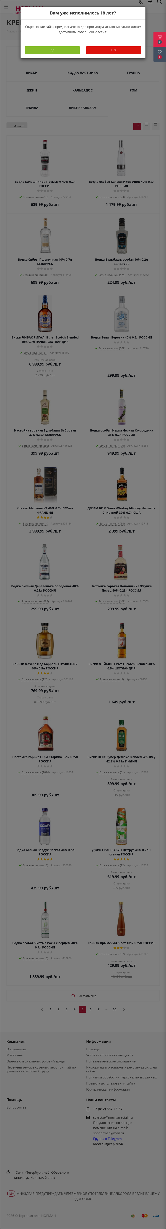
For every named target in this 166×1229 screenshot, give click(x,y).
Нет (113, 50)
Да (52, 50)
